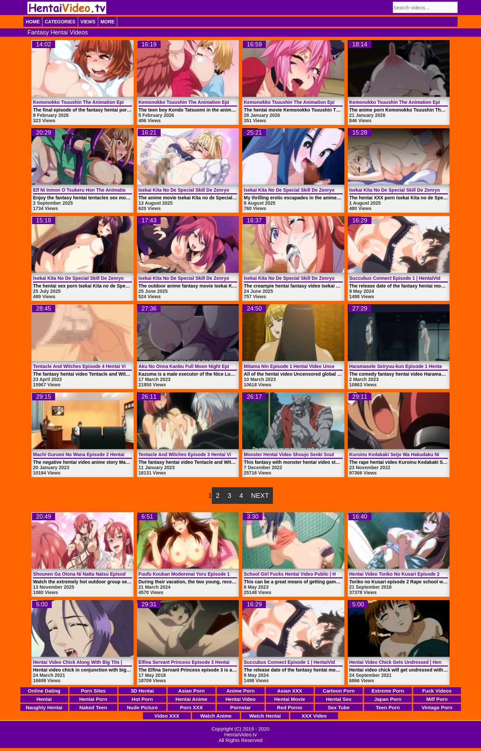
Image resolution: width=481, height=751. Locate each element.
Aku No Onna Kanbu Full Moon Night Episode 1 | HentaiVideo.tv (209, 366)
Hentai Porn (93, 699)
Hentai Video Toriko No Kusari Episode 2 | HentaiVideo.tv (412, 574)
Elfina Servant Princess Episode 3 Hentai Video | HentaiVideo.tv (209, 662)
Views (88, 21)
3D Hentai (142, 691)
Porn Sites (93, 691)
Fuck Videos (437, 691)
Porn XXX (191, 707)
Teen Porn (388, 707)
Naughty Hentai (44, 707)
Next (260, 495)
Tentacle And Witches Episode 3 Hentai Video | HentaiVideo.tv (207, 454)
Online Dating (44, 691)
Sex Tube (339, 707)
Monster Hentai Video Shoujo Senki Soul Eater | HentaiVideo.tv (313, 454)
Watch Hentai (265, 716)
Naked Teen (93, 707)
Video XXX (166, 716)
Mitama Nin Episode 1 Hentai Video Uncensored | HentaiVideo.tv (315, 366)
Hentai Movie (289, 699)
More (108, 21)
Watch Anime (216, 716)
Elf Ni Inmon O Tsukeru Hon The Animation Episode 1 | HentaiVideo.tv (110, 190)
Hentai (44, 699)
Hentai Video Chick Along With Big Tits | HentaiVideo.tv (94, 662)
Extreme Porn (387, 691)
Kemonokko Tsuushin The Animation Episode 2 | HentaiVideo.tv (315, 102)
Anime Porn (240, 691)
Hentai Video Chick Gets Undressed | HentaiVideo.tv (407, 662)
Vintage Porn (437, 707)
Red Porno (289, 707)
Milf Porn (437, 699)
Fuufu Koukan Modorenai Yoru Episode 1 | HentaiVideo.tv (202, 574)
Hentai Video (240, 699)
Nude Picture (142, 707)
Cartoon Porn (339, 691)
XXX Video (314, 716)
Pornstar (240, 707)
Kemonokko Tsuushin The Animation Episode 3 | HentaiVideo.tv (210, 102)
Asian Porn (191, 691)
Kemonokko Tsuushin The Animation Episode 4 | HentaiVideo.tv (104, 102)
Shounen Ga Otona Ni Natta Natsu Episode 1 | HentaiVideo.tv (100, 574)
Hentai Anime (191, 699)
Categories (60, 21)
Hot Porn (142, 699)
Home (33, 21)
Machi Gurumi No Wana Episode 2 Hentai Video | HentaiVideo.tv (104, 454)
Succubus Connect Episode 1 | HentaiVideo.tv (400, 278)
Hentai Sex (339, 699)
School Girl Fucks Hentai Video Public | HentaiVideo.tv (304, 574)
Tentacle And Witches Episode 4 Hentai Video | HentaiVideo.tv (101, 366)
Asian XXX (289, 691)
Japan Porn (388, 699)
